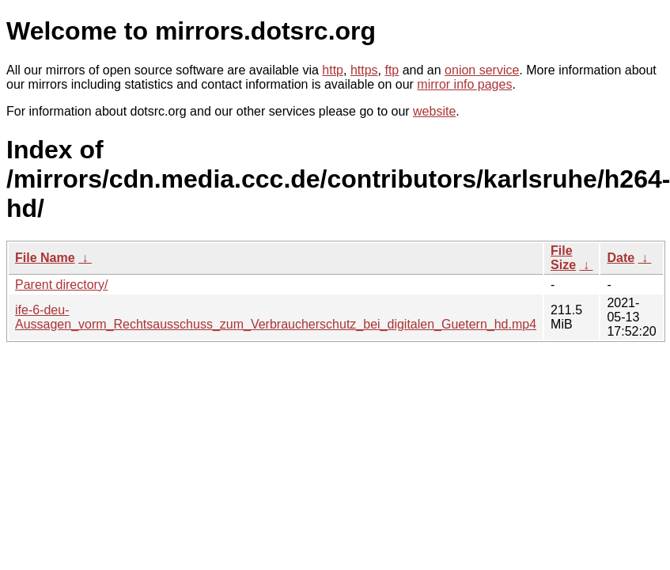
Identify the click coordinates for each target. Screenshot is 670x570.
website (434, 111)
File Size (563, 258)
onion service (482, 70)
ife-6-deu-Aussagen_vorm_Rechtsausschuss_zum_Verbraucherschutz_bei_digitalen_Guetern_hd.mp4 (275, 317)
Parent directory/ (61, 284)
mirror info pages (464, 84)
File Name (45, 257)
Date (620, 257)
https (364, 70)
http (332, 70)
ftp (391, 70)
